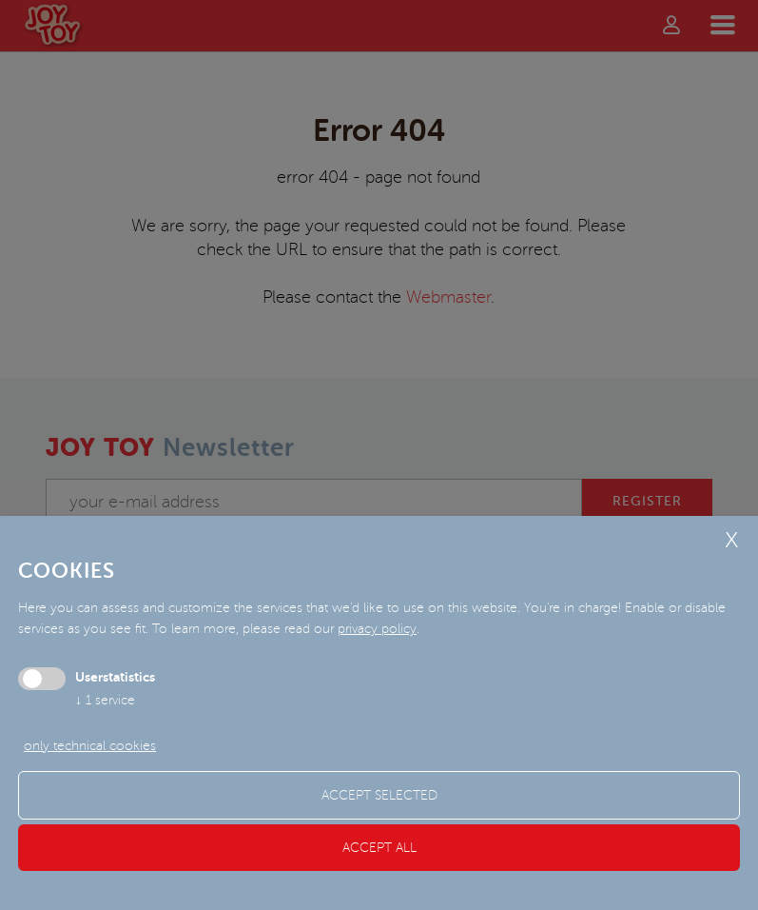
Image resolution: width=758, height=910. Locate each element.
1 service (105, 700)
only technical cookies (90, 746)
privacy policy (377, 629)
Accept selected (379, 795)
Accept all (379, 848)
